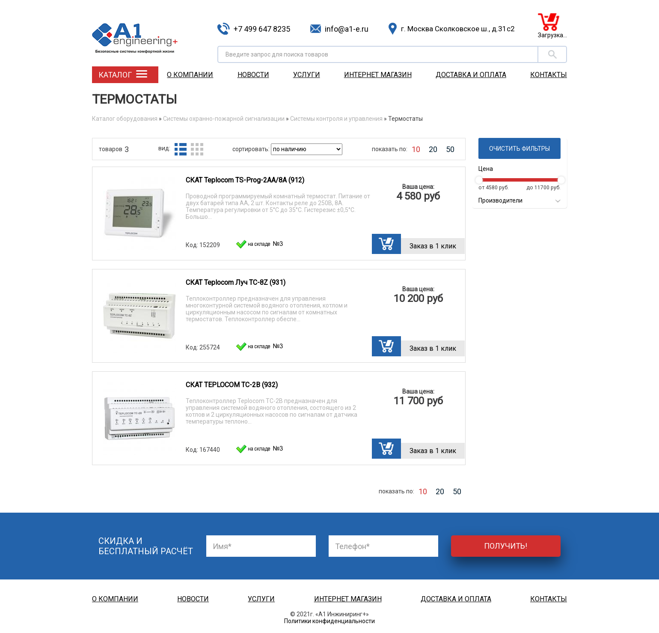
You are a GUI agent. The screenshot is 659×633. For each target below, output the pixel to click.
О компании (190, 75)
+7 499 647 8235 (262, 28)
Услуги (306, 75)
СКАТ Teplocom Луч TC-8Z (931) (235, 282)
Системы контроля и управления (336, 118)
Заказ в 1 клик (433, 246)
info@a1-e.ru (346, 28)
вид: (164, 148)
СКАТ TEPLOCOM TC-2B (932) (232, 385)
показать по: (389, 149)
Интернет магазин (378, 75)
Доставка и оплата (471, 75)
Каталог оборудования (124, 118)
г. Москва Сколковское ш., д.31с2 (458, 28)
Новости (253, 75)
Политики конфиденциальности (329, 621)
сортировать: (251, 149)
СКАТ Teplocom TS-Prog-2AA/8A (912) (245, 180)
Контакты (548, 75)
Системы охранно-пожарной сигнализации (224, 118)
